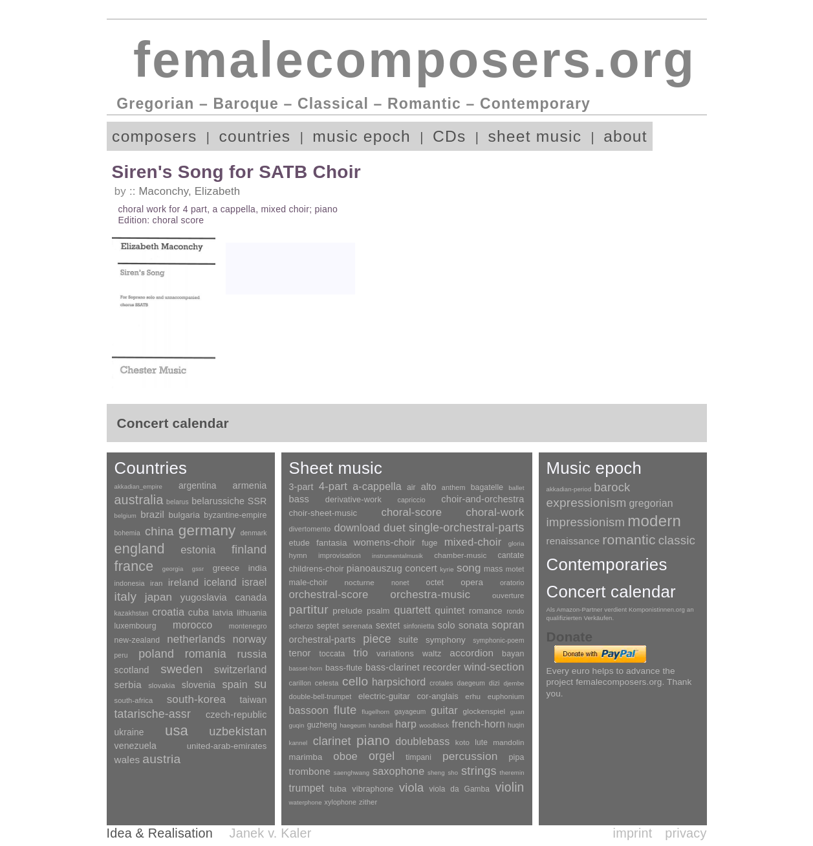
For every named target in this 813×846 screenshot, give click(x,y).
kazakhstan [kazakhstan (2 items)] (131, 613)
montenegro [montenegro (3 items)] (248, 626)
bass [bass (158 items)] (299, 499)
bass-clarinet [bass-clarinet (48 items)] (392, 667)
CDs (449, 136)
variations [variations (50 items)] (395, 653)
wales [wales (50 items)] (127, 759)
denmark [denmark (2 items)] (254, 533)
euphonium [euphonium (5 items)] (506, 696)
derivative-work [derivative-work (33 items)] (353, 499)
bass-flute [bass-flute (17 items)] (343, 668)
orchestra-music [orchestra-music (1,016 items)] (430, 594)
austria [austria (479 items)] (161, 759)
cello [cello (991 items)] (355, 681)
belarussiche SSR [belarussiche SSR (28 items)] (228, 501)
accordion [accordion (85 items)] (471, 652)
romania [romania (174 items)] (205, 653)
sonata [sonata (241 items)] (474, 624)
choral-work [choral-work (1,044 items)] (495, 512)
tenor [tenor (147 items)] (300, 653)
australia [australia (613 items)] (139, 500)
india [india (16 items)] (257, 568)
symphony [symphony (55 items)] (446, 640)
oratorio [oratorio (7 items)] (512, 582)
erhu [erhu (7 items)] (473, 696)
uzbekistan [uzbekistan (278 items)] (237, 731)
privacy (685, 833)
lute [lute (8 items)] (481, 742)
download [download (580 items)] (357, 527)
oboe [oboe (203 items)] (345, 756)
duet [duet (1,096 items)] (395, 527)
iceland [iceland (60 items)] (220, 582)
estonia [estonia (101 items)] (197, 549)
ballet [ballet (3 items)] (516, 487)
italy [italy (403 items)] (125, 596)
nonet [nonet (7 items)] (400, 582)
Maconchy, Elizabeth (189, 191)
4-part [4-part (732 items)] (333, 486)
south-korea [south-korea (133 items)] (196, 699)
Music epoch (594, 468)
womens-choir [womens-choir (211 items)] (384, 542)
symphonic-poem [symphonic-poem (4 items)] (498, 640)
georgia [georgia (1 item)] (173, 568)
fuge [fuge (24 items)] (429, 543)
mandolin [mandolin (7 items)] (508, 742)
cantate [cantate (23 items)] (510, 555)
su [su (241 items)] (260, 684)
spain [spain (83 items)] (235, 684)
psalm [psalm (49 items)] (378, 611)
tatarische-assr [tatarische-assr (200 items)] (152, 713)
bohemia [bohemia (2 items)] (127, 533)
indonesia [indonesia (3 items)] (129, 583)
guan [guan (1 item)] (517, 711)
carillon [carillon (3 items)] (300, 683)
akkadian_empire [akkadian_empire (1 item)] (138, 486)
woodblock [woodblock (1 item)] (434, 725)
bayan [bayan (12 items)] (513, 653)
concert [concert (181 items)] (421, 568)
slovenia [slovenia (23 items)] (198, 685)
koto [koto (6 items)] (462, 742)
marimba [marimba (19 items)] (306, 757)
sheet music (534, 136)
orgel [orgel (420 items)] (382, 756)
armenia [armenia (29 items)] (250, 485)
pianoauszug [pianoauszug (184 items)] (374, 568)
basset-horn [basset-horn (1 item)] (306, 668)
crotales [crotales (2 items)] (441, 683)
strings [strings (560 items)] (479, 770)
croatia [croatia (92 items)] (168, 612)
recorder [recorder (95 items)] (442, 667)
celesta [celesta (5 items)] (326, 683)
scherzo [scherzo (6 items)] (301, 626)
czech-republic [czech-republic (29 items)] (236, 714)
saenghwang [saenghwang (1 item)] (351, 772)
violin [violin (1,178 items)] (509, 787)
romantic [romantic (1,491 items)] (629, 539)
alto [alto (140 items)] (429, 487)
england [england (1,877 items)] (139, 548)
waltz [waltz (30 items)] (431, 653)
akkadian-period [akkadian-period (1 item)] (569, 489)
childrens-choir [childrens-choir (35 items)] (316, 568)
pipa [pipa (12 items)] (517, 757)
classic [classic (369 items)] (676, 540)
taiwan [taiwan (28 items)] (252, 700)
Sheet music (336, 468)
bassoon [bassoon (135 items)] (309, 710)
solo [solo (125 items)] (446, 625)
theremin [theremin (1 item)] (511, 772)
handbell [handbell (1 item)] (381, 725)
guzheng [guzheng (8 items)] (322, 724)
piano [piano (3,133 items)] (373, 740)
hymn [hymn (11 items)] (298, 555)
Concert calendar (611, 592)
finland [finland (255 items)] (249, 549)
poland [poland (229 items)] (156, 653)
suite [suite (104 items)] (408, 639)
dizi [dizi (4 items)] (494, 683)
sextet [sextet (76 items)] (388, 625)
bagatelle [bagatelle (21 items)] (487, 487)
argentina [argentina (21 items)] (198, 486)
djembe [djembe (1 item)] (513, 683)
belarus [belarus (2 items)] (177, 502)
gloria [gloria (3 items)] (516, 543)
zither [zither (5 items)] (368, 802)
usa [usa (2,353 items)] (176, 730)
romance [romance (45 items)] (486, 611)
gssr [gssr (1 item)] (198, 568)
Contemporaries (607, 564)
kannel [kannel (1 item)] (298, 742)
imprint (633, 833)
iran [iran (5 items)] (156, 583)
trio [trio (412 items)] (360, 652)
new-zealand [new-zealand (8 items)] (137, 640)
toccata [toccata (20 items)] (332, 653)
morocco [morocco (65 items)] (192, 624)
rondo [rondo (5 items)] (515, 611)
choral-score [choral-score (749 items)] (411, 512)
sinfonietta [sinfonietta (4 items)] (419, 626)
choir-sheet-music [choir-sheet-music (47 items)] (323, 513)
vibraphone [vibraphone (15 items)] (372, 789)
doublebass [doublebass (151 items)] (422, 741)
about (625, 136)
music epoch (361, 136)
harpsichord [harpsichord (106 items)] (399, 681)
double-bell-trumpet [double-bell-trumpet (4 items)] (320, 696)
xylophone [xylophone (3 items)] (340, 802)
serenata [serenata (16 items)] (357, 625)
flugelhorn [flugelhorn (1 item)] (375, 711)
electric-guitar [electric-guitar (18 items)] (384, 696)
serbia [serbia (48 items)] (128, 684)
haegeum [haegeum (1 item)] (353, 725)
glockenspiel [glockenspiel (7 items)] (484, 711)
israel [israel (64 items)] (254, 582)
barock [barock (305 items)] (612, 487)
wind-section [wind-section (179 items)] (494, 667)
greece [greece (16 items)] (226, 568)
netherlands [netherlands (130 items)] (196, 639)
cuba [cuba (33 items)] (198, 612)
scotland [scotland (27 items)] (131, 670)
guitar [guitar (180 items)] (444, 710)
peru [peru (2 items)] (121, 655)
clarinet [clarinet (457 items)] (332, 741)
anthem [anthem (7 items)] (454, 487)
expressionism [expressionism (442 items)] (587, 502)
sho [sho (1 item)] (453, 772)
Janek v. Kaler (271, 833)
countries (254, 136)
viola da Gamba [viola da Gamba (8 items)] (459, 789)
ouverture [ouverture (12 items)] (508, 595)
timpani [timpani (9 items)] (418, 757)
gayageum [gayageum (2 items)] (410, 711)
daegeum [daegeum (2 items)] (471, 683)
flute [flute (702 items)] (345, 710)
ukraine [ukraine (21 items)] (129, 732)
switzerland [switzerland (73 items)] (240, 669)
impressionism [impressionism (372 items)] (586, 522)
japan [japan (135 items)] (158, 597)
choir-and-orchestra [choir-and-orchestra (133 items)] (482, 499)
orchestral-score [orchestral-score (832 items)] (329, 594)
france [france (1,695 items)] (134, 566)
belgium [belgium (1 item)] (125, 515)
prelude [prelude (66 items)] (347, 611)
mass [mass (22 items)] (493, 568)
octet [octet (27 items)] (435, 582)
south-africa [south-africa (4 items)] (133, 700)
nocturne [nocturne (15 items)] (359, 582)
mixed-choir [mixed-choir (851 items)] (473, 542)
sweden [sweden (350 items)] (181, 669)
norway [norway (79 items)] (250, 639)
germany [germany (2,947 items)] (207, 530)
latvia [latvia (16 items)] (222, 613)
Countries (151, 468)
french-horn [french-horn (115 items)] (478, 723)
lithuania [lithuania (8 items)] (252, 613)
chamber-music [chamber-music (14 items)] (460, 555)
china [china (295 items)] (159, 531)
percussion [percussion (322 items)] (470, 756)
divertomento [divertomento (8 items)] (310, 529)
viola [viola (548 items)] (411, 787)
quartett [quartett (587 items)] (412, 610)
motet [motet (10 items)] (515, 569)
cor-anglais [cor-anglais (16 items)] (438, 696)
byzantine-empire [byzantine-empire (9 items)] (235, 515)
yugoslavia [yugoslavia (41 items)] (203, 597)
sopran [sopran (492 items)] (508, 624)
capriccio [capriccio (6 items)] (412, 500)
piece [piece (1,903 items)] (377, 638)
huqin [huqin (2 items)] (516, 725)
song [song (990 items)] (469, 568)
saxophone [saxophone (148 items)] (398, 771)
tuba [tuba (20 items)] (338, 789)
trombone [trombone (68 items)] (310, 771)
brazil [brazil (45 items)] (152, 514)
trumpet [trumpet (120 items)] (307, 788)
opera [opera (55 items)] (472, 582)
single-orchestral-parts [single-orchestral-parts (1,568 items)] (466, 527)
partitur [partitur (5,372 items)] (309, 609)
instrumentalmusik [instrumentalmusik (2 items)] (397, 555)
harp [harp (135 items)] (406, 723)
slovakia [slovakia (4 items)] (161, 685)
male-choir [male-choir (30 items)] (308, 582)
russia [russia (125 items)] (252, 654)
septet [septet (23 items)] (328, 625)
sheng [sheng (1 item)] (436, 772)
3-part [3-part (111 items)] (301, 487)
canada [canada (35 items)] (251, 597)
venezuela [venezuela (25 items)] (135, 745)
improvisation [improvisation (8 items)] (339, 555)
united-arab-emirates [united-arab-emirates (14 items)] (227, 746)
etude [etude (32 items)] (299, 543)
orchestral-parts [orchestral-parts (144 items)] (322, 639)
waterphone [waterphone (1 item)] (305, 802)
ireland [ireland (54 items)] (183, 582)
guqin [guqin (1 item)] (297, 725)
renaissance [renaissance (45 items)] (573, 540)
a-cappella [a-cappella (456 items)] (377, 486)
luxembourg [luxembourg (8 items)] (135, 625)
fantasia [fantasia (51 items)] (331, 543)
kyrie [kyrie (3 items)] (446, 569)
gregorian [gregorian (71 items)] (651, 503)
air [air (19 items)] (411, 487)
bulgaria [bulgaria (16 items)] (184, 515)
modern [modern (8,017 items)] (654, 520)
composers (154, 136)
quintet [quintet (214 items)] (449, 610)
